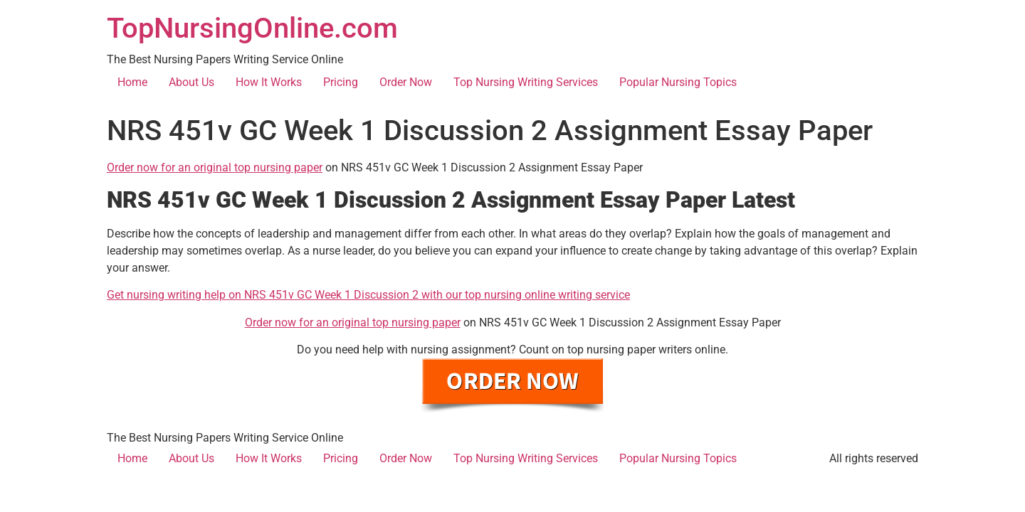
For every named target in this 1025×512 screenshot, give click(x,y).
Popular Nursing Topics (678, 82)
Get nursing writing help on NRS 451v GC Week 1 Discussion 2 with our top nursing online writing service (368, 295)
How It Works (269, 82)
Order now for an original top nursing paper (214, 167)
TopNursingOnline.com (252, 28)
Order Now (405, 82)
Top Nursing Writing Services (525, 82)
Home (132, 82)
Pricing (340, 82)
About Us (191, 82)
